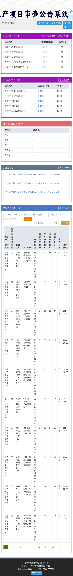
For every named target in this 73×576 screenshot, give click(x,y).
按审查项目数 (48, 36)
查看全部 (64, 80)
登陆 (67, 23)
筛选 (27, 219)
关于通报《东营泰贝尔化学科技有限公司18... (32, 192)
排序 (65, 223)
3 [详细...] (45, 47)
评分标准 (64, 208)
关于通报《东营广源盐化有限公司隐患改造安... (33, 183)
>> (31, 547)
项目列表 (43, 23)
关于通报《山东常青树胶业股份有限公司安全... (33, 174)
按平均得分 (63, 36)
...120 (38, 547)
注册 (67, 27)
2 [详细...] (42, 96)
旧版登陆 (56, 23)
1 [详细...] (45, 52)
